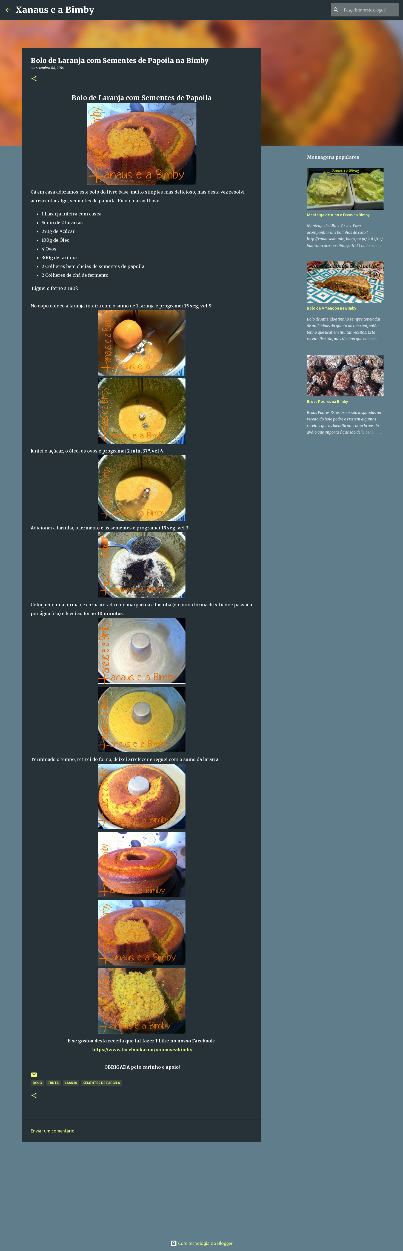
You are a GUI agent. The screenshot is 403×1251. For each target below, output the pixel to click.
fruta (53, 1083)
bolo (37, 1083)
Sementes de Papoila (101, 1083)
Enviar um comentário (53, 1130)
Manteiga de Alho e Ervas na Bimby (338, 215)
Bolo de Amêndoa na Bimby (331, 308)
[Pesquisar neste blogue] (370, 9)
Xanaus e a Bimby (54, 9)
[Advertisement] (142, 1188)
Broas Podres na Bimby (327, 401)
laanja (71, 1083)
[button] (34, 79)
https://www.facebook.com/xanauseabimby (142, 1049)
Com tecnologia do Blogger (201, 1243)
